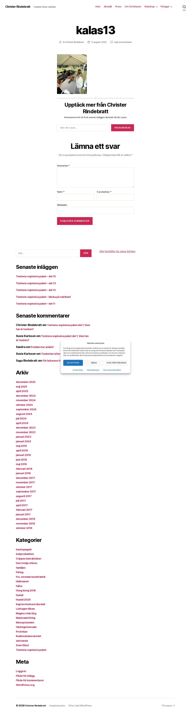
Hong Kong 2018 (27, 590)
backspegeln (24, 549)
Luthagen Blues (26, 608)
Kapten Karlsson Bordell (32, 604)
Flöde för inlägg (26, 675)
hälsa (19, 585)
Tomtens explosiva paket (32, 649)
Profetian (22, 631)
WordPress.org (26, 684)
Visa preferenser (116, 362)
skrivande (22, 640)
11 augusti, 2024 (99, 42)
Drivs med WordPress (82, 705)
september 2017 (27, 491)
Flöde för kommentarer (31, 680)
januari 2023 (24, 436)
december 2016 (26, 518)
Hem (97, 6)
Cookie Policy (78, 370)
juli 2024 (22, 418)
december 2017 (26, 477)
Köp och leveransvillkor (112, 370)
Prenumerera (122, 127)
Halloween (23, 581)
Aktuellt (108, 6)
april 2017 (22, 505)
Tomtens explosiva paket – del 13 (38, 283)
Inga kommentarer (124, 42)
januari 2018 (24, 473)
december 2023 (26, 427)
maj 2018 (22, 464)
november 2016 (26, 523)
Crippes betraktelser (30, 558)
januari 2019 (24, 455)
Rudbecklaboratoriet (29, 636)
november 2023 (26, 432)
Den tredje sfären (27, 563)
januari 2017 (24, 514)
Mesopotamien (26, 622)
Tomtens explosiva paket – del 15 (38, 276)
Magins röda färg (27, 613)
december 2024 (26, 395)
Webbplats (62, 205)
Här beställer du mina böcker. (118, 251)
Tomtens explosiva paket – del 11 (38, 303)
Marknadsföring (26, 617)
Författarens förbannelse (59, 360)
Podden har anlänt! (43, 346)
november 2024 (26, 400)
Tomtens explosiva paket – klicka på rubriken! (46, 296)
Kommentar (63, 166)
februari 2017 (25, 509)
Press (118, 6)
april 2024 (22, 423)
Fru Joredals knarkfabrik (32, 576)
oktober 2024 (25, 404)
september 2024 (27, 409)
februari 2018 (25, 468)
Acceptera (73, 362)
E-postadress (104, 192)
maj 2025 (22, 386)
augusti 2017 (24, 496)
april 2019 (22, 450)
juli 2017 (21, 500)
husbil (20, 595)
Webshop (149, 6)
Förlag (20, 572)
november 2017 (26, 482)
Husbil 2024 (24, 599)
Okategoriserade (27, 627)
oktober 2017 (25, 486)
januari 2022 (24, 441)
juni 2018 (22, 459)
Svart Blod (23, 645)
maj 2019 (22, 445)
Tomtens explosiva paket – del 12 (38, 290)
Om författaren (133, 6)
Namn (60, 192)
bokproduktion (25, 554)
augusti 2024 (25, 413)
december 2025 (26, 382)
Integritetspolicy (93, 370)
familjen (21, 567)
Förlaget (165, 6)
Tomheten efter (51, 353)
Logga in (21, 671)
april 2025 (22, 391)
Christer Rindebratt (19, 6)
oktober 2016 (25, 528)
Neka (94, 362)
